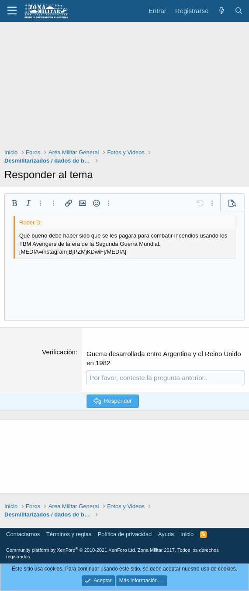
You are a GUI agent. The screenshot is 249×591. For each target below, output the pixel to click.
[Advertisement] (124, 87)
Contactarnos (23, 533)
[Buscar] (238, 11)
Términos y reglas (68, 533)
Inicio (187, 533)
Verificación (59, 352)
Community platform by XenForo (71, 550)
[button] (12, 11)
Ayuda (166, 533)
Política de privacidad (125, 533)
